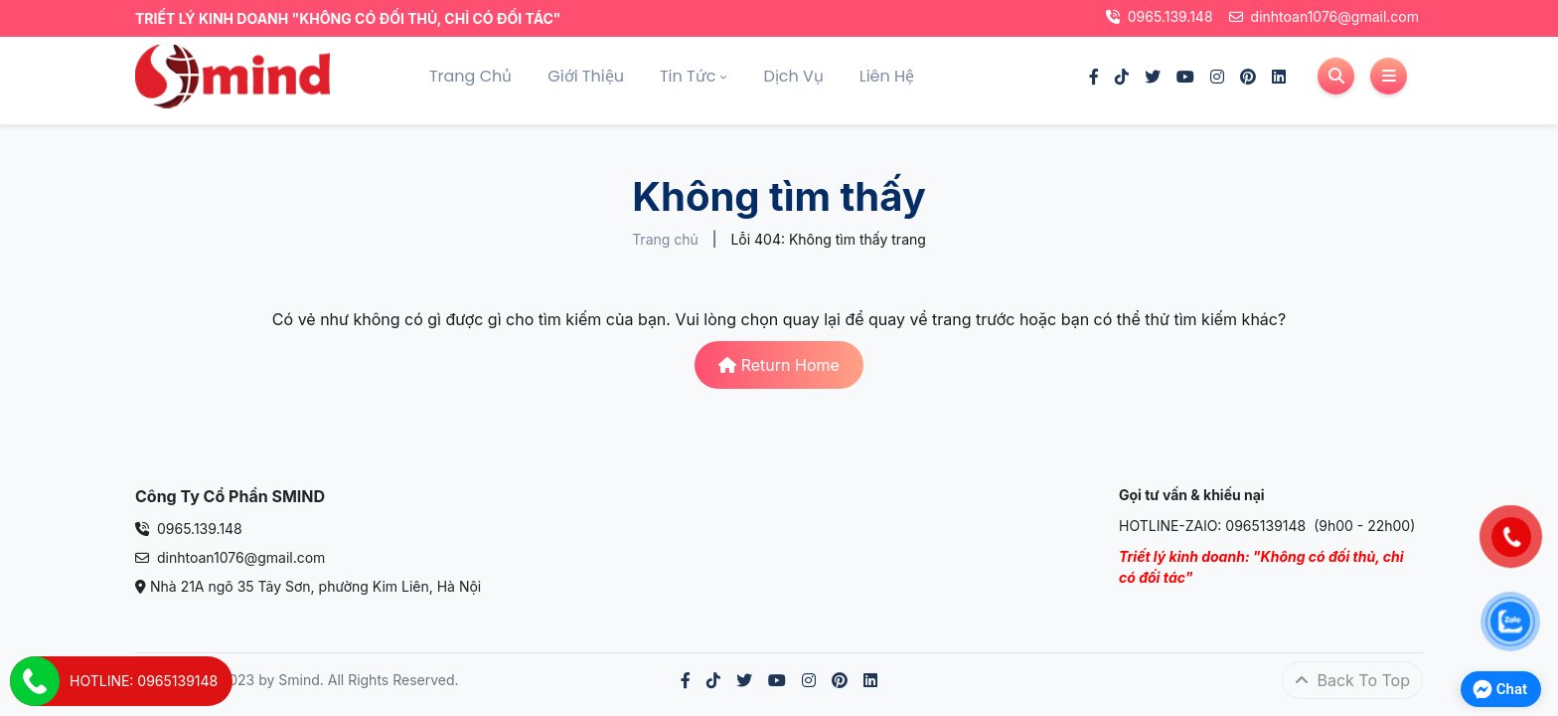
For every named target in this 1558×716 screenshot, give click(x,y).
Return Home (779, 365)
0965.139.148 (1159, 16)
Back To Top (1352, 680)
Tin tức (687, 76)
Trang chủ (470, 76)
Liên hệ (886, 76)
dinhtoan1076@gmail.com (1324, 16)
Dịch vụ (793, 76)
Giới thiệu (585, 76)
